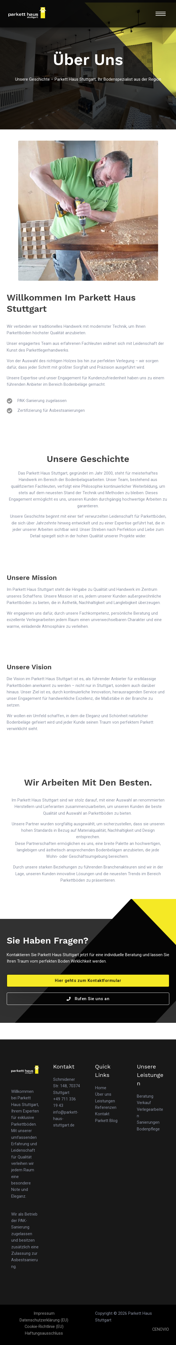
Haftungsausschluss (44, 1333)
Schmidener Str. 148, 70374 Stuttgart (66, 1086)
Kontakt (102, 1113)
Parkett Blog (106, 1120)
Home (100, 1087)
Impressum (44, 1313)
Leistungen (105, 1101)
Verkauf (144, 1102)
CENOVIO (160, 1329)
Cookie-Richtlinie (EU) (44, 1326)
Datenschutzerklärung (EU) (44, 1320)
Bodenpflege (148, 1129)
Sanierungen (148, 1122)
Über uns (103, 1094)
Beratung (145, 1096)
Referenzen (105, 1107)
